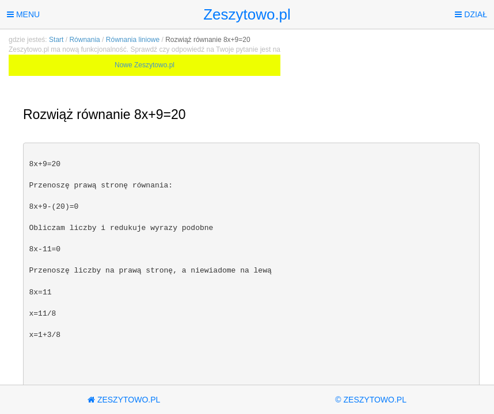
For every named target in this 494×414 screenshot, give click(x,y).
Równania (84, 40)
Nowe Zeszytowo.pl (144, 65)
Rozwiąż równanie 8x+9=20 (207, 40)
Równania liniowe (132, 40)
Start (56, 40)
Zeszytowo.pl (247, 14)
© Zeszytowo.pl (370, 399)
